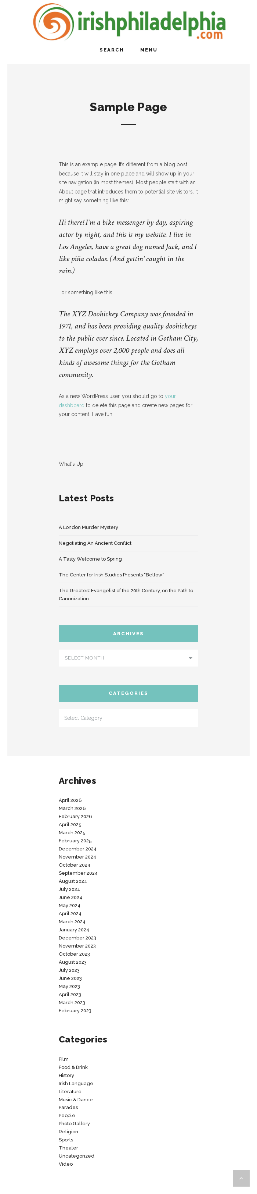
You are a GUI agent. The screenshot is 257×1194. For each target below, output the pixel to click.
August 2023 (73, 962)
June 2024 (70, 897)
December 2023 (77, 938)
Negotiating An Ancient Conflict (95, 543)
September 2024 (78, 873)
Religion (68, 1131)
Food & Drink (73, 1067)
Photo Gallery (74, 1123)
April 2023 (70, 994)
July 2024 (69, 889)
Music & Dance (76, 1099)
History (66, 1075)
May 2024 (69, 905)
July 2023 (69, 970)
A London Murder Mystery (88, 527)
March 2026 (72, 808)
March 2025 (72, 832)
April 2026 (70, 800)
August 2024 (73, 881)
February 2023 (75, 1010)
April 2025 (70, 824)
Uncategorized (76, 1156)
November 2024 (77, 857)
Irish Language (76, 1083)
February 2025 (75, 840)
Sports (66, 1140)
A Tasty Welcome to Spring (90, 559)
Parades (68, 1107)
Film (64, 1059)
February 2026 (75, 816)
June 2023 (70, 978)
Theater (68, 1148)
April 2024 (70, 913)
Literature (70, 1091)
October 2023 (74, 954)
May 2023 (69, 986)
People (67, 1115)
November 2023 (77, 946)
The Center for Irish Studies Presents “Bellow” (111, 575)
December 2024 (78, 849)
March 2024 (72, 921)
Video (66, 1164)
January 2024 (74, 929)
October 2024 (74, 865)
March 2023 (72, 1002)
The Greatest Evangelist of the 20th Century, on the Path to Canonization (126, 594)
